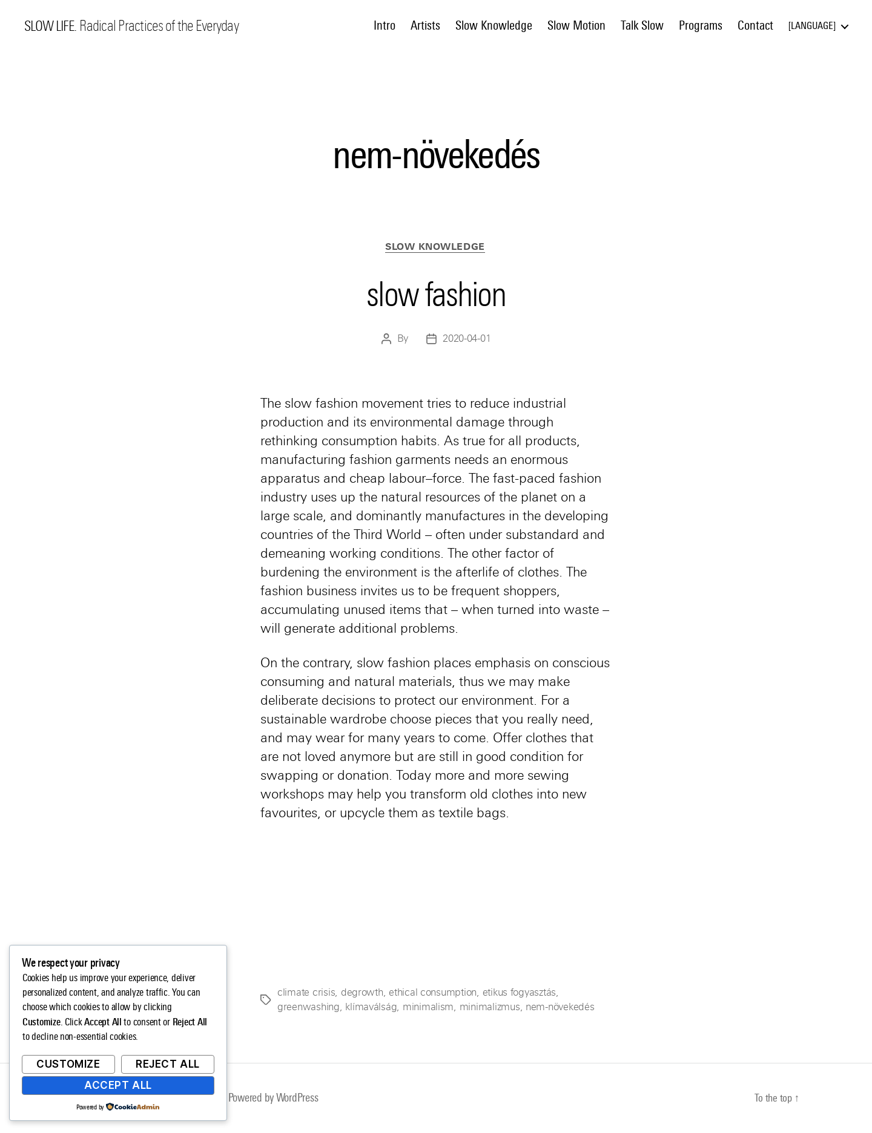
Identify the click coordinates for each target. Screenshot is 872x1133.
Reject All (168, 1064)
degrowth (362, 993)
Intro (384, 25)
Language (812, 25)
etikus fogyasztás (518, 993)
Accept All (118, 1085)
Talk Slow (642, 25)
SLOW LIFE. (52, 26)
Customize (68, 1064)
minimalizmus (490, 1008)
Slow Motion (576, 25)
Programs (700, 25)
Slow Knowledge (493, 25)
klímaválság (371, 1008)
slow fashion (436, 293)
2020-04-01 (466, 340)
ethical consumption (433, 993)
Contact (755, 25)
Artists (425, 25)
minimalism (428, 1008)
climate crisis (306, 993)
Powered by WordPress (278, 1098)
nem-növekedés (560, 1008)
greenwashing (308, 1008)
